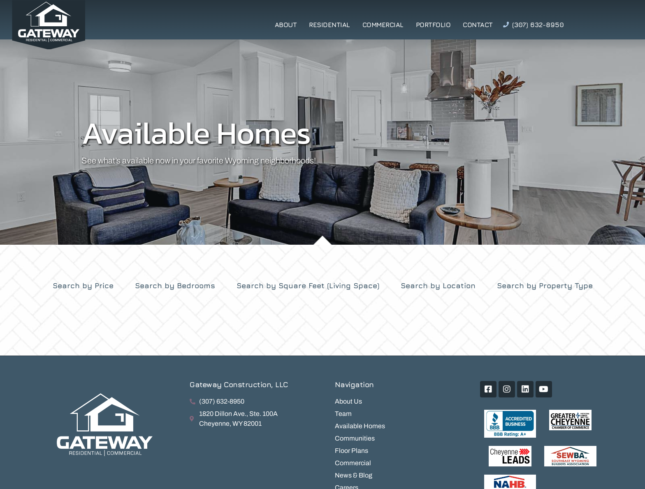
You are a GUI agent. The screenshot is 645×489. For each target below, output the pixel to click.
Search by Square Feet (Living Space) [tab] (308, 285)
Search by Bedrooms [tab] (175, 285)
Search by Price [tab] (83, 285)
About (286, 24)
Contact (478, 24)
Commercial (383, 24)
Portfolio (433, 24)
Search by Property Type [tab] (545, 285)
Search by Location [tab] (438, 285)
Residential (329, 24)
